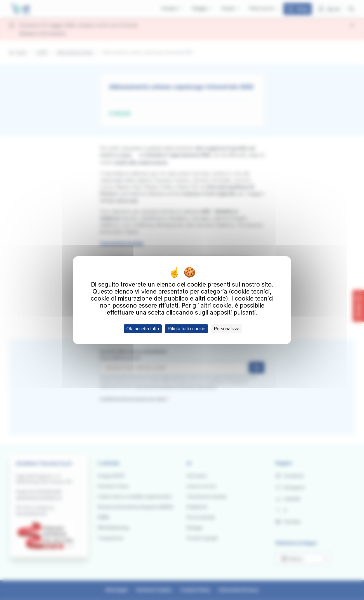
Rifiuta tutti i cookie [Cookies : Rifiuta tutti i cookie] (186, 328)
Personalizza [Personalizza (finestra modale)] (227, 328)
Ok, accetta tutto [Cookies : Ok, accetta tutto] (142, 328)
